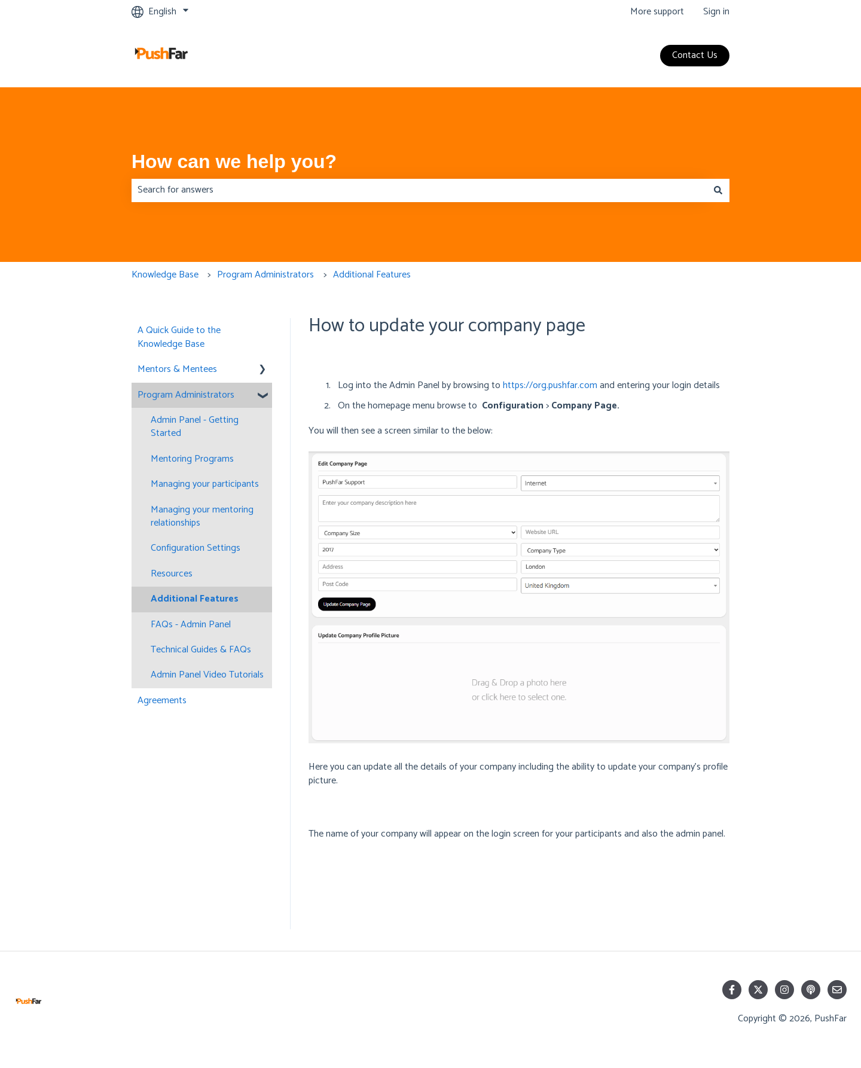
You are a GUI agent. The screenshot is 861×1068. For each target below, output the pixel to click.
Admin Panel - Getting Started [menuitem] (195, 426)
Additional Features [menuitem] (195, 599)
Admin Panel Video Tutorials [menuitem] (207, 675)
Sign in (716, 12)
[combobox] (419, 190)
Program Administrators (265, 275)
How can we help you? (234, 161)
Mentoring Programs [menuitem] (192, 459)
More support (657, 12)
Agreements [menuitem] (162, 700)
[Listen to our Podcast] (810, 989)
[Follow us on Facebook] (731, 989)
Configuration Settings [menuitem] (195, 548)
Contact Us (695, 55)
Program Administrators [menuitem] (186, 395)
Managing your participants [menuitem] (205, 484)
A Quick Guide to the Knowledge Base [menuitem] (179, 337)
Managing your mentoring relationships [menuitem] (202, 516)
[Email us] (837, 989)
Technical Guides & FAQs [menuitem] (201, 650)
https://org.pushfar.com (550, 385)
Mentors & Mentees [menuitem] (177, 369)
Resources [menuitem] (172, 574)
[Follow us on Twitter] (758, 989)
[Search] (718, 190)
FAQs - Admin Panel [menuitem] (191, 625)
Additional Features (372, 275)
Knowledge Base (165, 275)
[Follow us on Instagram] (784, 989)
